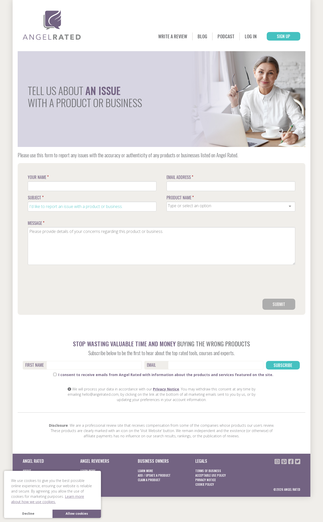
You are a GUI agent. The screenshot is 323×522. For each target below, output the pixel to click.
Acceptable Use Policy (210, 475)
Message (36, 223)
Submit (279, 304)
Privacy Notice (166, 389)
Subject (35, 198)
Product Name (180, 198)
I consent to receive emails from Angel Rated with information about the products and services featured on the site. (163, 374)
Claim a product (149, 480)
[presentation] (257, 284)
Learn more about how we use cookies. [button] (47, 499)
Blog (202, 36)
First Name (34, 365)
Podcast (226, 36)
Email (151, 365)
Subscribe (283, 365)
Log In (251, 36)
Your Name (38, 177)
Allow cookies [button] (77, 513)
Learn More (145, 471)
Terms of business (208, 471)
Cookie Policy (204, 484)
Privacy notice (205, 480)
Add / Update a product (154, 475)
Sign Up (283, 36)
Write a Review (172, 36)
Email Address (180, 177)
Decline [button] (28, 513)
